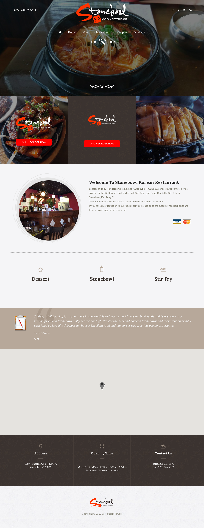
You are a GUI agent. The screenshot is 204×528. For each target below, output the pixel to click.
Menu (85, 32)
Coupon (122, 32)
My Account (103, 32)
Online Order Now (34, 142)
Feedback (139, 32)
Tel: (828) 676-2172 (26, 10)
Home (71, 32)
